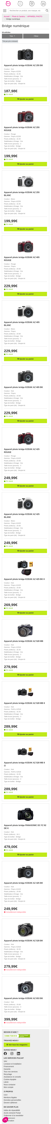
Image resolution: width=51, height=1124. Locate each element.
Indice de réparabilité (12, 1110)
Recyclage (8, 1074)
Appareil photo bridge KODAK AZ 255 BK (23, 65)
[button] (20, 3)
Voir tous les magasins (16, 1045)
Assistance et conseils (12, 1077)
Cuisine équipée (10, 1079)
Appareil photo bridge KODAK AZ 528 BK (23, 941)
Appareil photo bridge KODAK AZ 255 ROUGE (22, 128)
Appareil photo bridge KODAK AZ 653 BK (23, 998)
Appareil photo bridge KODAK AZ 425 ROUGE (22, 450)
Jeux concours (9, 1118)
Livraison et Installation (12, 1064)
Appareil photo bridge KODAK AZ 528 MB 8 (24, 703)
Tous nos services (11, 1072)
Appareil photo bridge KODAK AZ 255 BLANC (22, 193)
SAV (5, 1061)
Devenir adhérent (10, 1103)
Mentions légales (10, 1097)
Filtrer (36, 36)
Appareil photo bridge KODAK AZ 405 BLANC (22, 323)
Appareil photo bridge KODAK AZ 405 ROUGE (22, 258)
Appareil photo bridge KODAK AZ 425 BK (23, 883)
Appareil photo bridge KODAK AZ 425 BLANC (22, 515)
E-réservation (9, 1121)
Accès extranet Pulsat (12, 1113)
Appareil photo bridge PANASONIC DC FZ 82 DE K (25, 826)
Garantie (7, 1069)
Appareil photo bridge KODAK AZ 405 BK (23, 387)
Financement (9, 1066)
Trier (12, 36)
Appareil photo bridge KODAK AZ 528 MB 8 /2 (24, 764)
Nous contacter (9, 1085)
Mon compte (8, 1087)
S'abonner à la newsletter (13, 1115)
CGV (5, 1095)
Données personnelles (12, 1100)
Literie (6, 1082)
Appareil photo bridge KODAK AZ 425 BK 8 (24, 579)
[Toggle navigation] (4, 10)
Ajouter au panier (25, 99)
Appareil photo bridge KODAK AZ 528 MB (23, 641)
